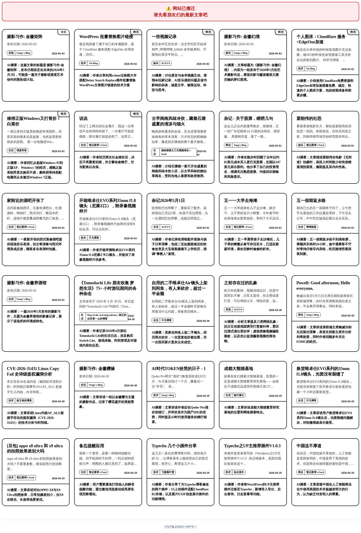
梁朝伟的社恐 (309, 118)
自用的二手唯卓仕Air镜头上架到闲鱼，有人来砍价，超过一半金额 (179, 288)
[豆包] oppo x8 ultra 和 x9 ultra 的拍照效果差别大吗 (35, 448)
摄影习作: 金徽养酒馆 (27, 283)
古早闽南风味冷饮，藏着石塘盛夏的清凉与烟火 (179, 121)
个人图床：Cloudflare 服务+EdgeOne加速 (321, 39)
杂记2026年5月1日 (168, 200)
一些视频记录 (164, 36)
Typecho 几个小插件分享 (174, 446)
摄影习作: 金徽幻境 (242, 36)
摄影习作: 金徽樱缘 (97, 368)
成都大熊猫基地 (238, 368)
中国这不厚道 (309, 446)
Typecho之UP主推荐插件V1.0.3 (252, 446)
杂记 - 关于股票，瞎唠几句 (248, 118)
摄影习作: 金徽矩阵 (25, 36)
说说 (83, 118)
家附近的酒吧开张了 (25, 200)
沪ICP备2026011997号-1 (180, 527)
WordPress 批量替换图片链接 (106, 36)
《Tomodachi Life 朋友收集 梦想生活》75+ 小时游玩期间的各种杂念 (108, 288)
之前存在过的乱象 (240, 283)
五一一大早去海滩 (240, 200)
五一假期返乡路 (311, 200)
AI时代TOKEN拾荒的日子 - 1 (179, 368)
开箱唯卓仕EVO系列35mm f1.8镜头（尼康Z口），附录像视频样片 (107, 206)
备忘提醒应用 (91, 446)
